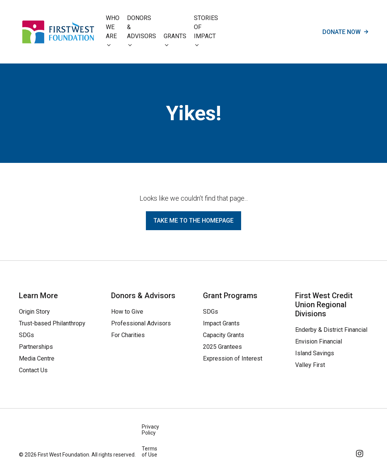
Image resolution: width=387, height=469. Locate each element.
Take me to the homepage (193, 220)
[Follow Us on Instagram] (360, 452)
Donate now (345, 32)
